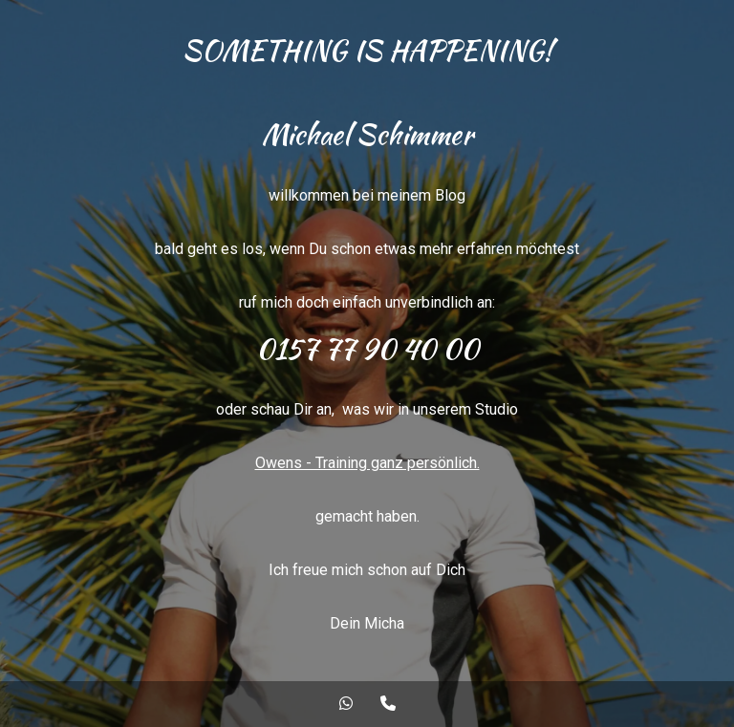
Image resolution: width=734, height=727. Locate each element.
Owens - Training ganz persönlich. (367, 463)
